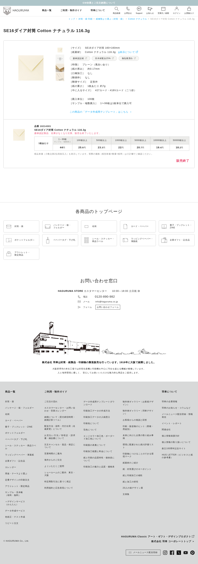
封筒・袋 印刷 (86, 19)
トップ (71, 19)
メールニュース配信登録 (143, 552)
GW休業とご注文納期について (99, 3)
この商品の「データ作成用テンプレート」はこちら (99, 111)
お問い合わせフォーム (108, 307)
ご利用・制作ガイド (71, 10)
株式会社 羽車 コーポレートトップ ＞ (173, 541)
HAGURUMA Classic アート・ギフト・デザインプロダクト (156, 536)
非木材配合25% (103, 58)
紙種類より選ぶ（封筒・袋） (110, 19)
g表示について (126, 52)
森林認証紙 (78, 58)
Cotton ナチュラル (137, 19)
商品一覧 (47, 10)
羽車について (98, 10)
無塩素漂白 (127, 58)
